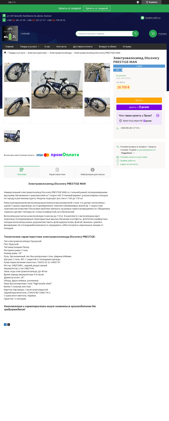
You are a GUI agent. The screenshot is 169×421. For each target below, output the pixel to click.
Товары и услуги (28, 46)
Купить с (139, 107)
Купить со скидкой (97, 8)
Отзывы (127, 46)
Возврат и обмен (107, 46)
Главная (9, 46)
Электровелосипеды (61, 53)
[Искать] (135, 33)
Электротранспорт (37, 53)
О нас (47, 46)
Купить (139, 100)
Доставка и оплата (83, 46)
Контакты (62, 46)
